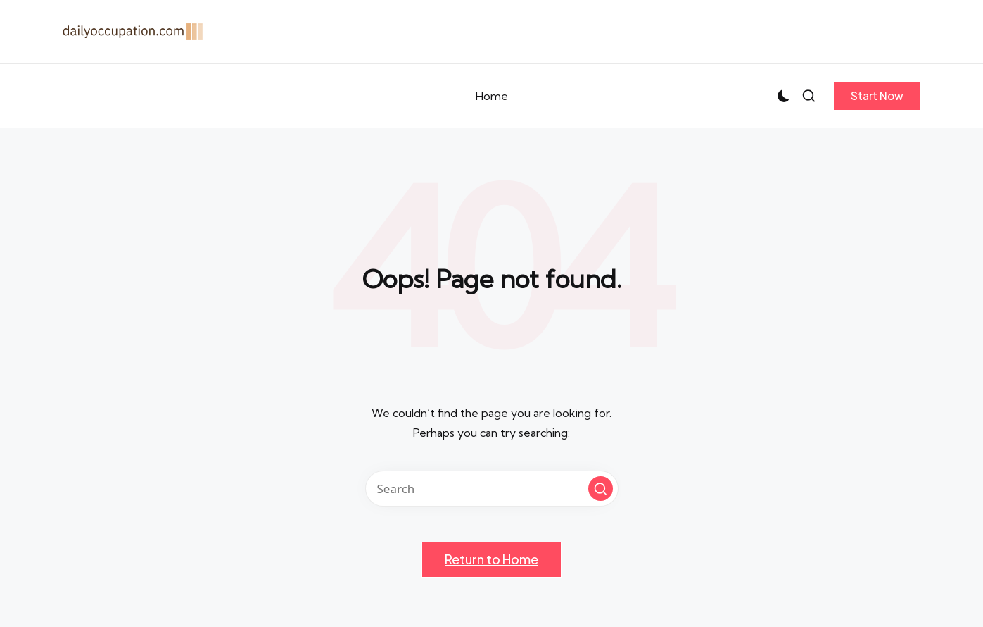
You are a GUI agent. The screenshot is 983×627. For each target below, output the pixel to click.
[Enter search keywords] (492, 489)
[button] (877, 96)
